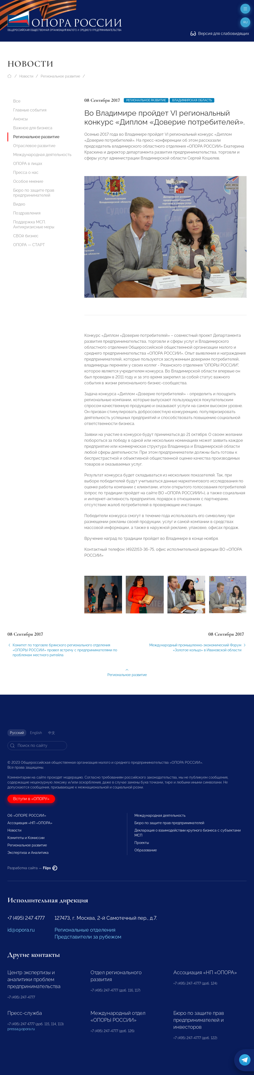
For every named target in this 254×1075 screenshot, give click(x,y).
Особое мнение (28, 181)
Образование (145, 850)
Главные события (29, 110)
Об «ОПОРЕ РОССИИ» (26, 815)
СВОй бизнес (25, 236)
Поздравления (26, 213)
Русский (17, 733)
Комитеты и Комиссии (25, 838)
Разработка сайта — (32, 868)
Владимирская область (192, 100)
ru (245, 22)
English (36, 733)
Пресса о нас (25, 172)
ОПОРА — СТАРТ (29, 244)
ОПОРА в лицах (27, 163)
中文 (51, 733)
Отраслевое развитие (34, 145)
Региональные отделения (85, 930)
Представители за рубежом (88, 937)
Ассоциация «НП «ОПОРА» (29, 823)
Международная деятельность (42, 154)
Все (16, 101)
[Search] (37, 745)
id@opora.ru (21, 930)
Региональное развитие (60, 76)
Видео (19, 204)
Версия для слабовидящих (219, 33)
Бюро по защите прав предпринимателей (33, 193)
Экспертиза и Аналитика (28, 853)
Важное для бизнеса (32, 128)
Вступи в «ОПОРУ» (31, 798)
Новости (26, 76)
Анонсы (20, 119)
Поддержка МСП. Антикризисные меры (33, 224)
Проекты (141, 843)
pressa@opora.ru (21, 1029)
